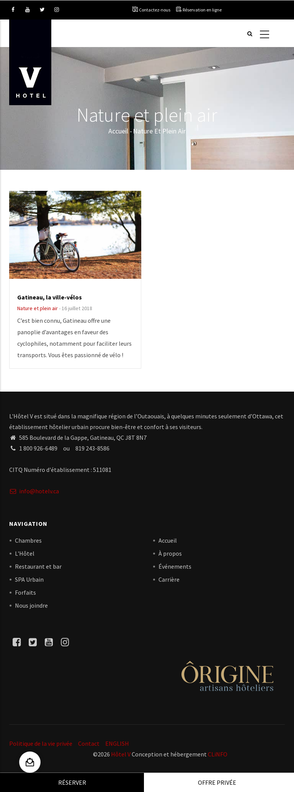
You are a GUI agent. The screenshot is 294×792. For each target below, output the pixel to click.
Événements (174, 566)
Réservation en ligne (202, 10)
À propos (170, 553)
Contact (89, 743)
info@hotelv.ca (34, 491)
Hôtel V (121, 754)
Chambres (28, 540)
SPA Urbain (29, 579)
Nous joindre (31, 605)
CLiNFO (217, 754)
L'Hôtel (24, 553)
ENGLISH (117, 743)
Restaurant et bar (38, 566)
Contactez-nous (154, 10)
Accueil (118, 131)
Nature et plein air (37, 308)
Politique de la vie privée (40, 743)
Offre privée (217, 782)
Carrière (169, 579)
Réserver (72, 782)
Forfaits (25, 592)
